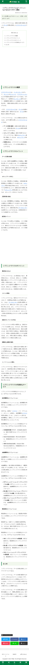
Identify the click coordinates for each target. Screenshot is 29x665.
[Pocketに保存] (5, 643)
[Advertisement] (14, 67)
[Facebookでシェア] (14, 639)
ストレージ (13, 94)
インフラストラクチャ (7, 635)
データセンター (23, 207)
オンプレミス (17, 99)
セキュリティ (22, 135)
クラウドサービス (21, 25)
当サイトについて (5, 655)
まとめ (7, 44)
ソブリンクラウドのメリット (13, 38)
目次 (12, 32)
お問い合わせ (23, 654)
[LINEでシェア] (14, 643)
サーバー (6, 94)
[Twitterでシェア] (5, 639)
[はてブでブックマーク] (23, 639)
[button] (23, 643)
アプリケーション (22, 94)
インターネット (18, 92)
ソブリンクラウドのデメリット (13, 40)
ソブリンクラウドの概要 (12, 35)
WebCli (14, 654)
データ (5, 25)
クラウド (14, 411)
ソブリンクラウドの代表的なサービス (15, 42)
